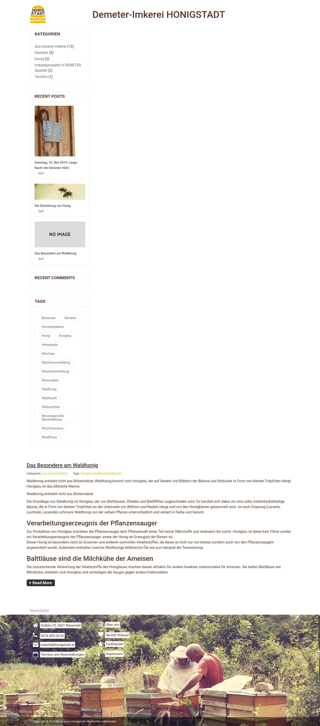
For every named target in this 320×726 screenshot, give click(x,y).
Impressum (114, 654)
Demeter (41, 53)
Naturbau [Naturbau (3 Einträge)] (48, 353)
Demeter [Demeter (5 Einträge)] (70, 318)
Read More (42, 582)
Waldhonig (100, 473)
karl (41, 173)
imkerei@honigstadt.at (57, 645)
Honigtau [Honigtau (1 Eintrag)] (65, 336)
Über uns (112, 625)
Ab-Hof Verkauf (117, 635)
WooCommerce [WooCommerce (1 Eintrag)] (52, 428)
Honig (39, 59)
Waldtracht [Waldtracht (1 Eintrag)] (49, 398)
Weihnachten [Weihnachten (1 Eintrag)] (51, 407)
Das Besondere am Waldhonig (55, 253)
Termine (41, 77)
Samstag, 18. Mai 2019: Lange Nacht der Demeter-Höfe (56, 165)
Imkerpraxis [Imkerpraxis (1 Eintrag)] (50, 344)
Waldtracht (114, 473)
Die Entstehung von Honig (53, 205)
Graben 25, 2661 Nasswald (60, 625)
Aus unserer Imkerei (50, 46)
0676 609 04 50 (52, 636)
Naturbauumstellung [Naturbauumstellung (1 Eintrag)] (56, 362)
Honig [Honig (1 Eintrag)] (46, 336)
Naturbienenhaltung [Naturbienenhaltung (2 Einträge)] (55, 371)
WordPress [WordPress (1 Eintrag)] (49, 437)
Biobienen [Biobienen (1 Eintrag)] (49, 318)
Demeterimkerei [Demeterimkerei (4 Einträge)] (53, 327)
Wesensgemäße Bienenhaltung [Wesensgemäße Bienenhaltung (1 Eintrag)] (53, 417)
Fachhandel (114, 644)
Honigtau (86, 473)
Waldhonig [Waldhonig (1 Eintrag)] (49, 389)
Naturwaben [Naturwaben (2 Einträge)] (50, 380)
